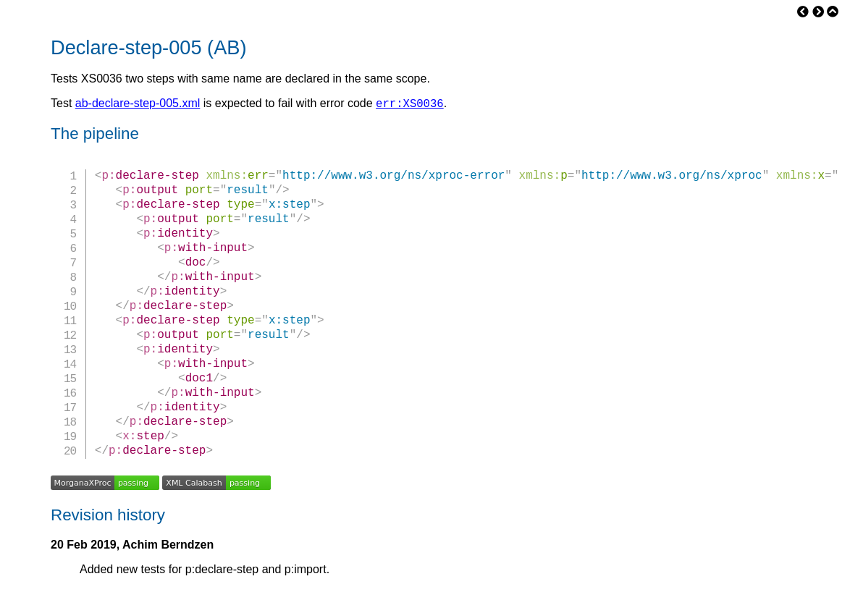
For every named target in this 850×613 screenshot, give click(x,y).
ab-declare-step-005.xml (138, 105)
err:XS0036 (410, 105)
